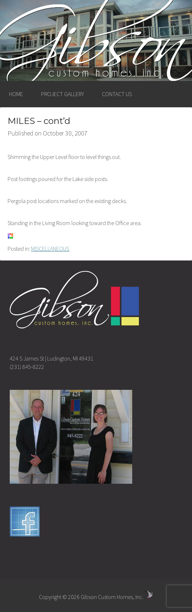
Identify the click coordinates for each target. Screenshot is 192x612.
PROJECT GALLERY (62, 94)
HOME (16, 94)
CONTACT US (117, 94)
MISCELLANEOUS (50, 248)
